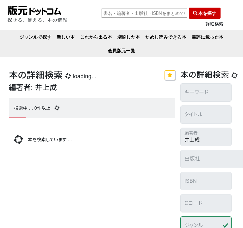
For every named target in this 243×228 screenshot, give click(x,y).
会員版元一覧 (121, 50)
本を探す (204, 13)
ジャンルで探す (36, 37)
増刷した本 (128, 37)
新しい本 (66, 37)
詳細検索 (214, 24)
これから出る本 (96, 37)
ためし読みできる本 (165, 37)
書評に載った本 (208, 37)
